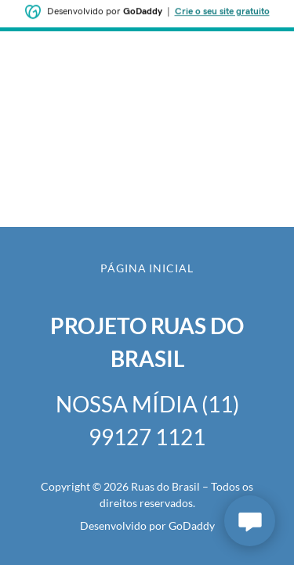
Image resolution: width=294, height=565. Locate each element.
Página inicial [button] (147, 268)
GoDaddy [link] (192, 525)
